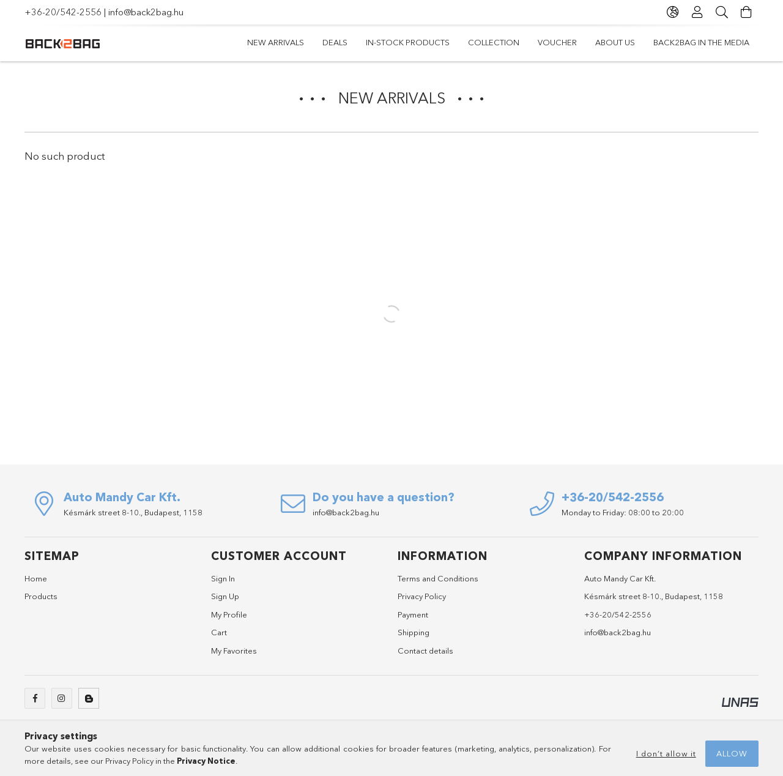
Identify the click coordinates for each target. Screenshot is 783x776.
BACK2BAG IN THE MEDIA (701, 42)
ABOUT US (615, 42)
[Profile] (697, 12)
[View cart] (746, 12)
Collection (493, 42)
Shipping (413, 632)
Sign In (223, 578)
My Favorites (234, 650)
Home (35, 578)
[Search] (722, 12)
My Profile (229, 614)
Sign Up (225, 596)
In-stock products (408, 42)
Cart (219, 632)
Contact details (425, 650)
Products (41, 596)
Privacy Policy (422, 596)
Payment (413, 614)
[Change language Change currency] (673, 12)
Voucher (557, 42)
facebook (34, 698)
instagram (61, 698)
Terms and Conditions (438, 578)
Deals (334, 42)
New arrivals (275, 42)
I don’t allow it (666, 753)
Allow (732, 753)
